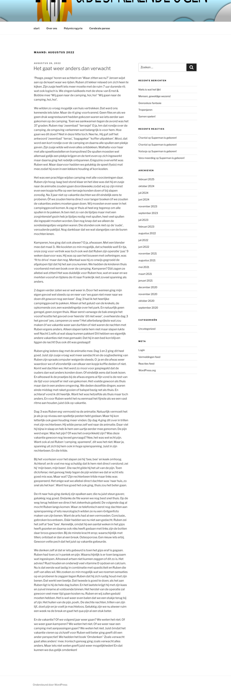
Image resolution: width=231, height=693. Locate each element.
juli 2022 (143, 240)
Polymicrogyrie (73, 28)
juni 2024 (143, 199)
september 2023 (148, 213)
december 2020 (147, 287)
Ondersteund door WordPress (50, 684)
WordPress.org (147, 370)
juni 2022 (143, 246)
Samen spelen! (146, 116)
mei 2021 (143, 266)
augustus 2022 (147, 233)
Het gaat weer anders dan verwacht (72, 68)
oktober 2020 (146, 300)
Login (141, 350)
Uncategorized (146, 328)
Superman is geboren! (163, 137)
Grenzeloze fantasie (149, 103)
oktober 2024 (146, 186)
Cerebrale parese (99, 28)
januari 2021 (145, 280)
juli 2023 (143, 219)
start (37, 28)
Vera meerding (146, 157)
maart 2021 (145, 273)
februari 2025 (146, 179)
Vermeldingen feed (149, 356)
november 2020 (147, 294)
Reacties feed (146, 363)
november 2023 (147, 206)
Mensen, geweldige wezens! (154, 96)
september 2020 (148, 307)
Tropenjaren (145, 109)
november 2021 (147, 253)
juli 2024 (143, 192)
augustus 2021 (147, 260)
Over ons (51, 28)
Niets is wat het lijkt (149, 89)
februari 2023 (146, 226)
